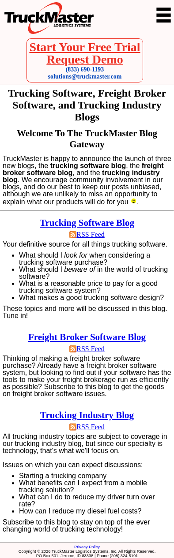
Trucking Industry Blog (87, 415)
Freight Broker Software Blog (87, 337)
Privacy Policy (87, 547)
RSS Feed (90, 234)
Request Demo (84, 59)
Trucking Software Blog (87, 222)
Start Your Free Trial (84, 47)
